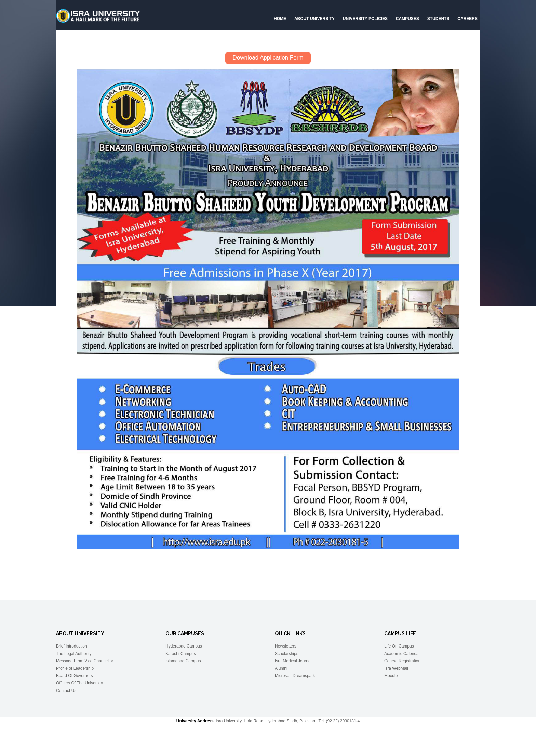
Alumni (281, 668)
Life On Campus (399, 645)
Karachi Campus (180, 653)
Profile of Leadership (75, 668)
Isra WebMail (396, 668)
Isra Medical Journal (293, 660)
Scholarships (286, 653)
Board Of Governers (74, 675)
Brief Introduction (71, 645)
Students (438, 18)
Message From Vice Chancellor (84, 660)
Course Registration (402, 660)
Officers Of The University (79, 682)
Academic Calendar (402, 653)
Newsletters (285, 645)
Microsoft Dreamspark (295, 675)
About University (314, 18)
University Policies (365, 18)
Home (280, 18)
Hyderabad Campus (183, 645)
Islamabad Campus (183, 660)
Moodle (391, 675)
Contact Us (66, 690)
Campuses (407, 18)
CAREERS (467, 18)
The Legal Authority (73, 653)
